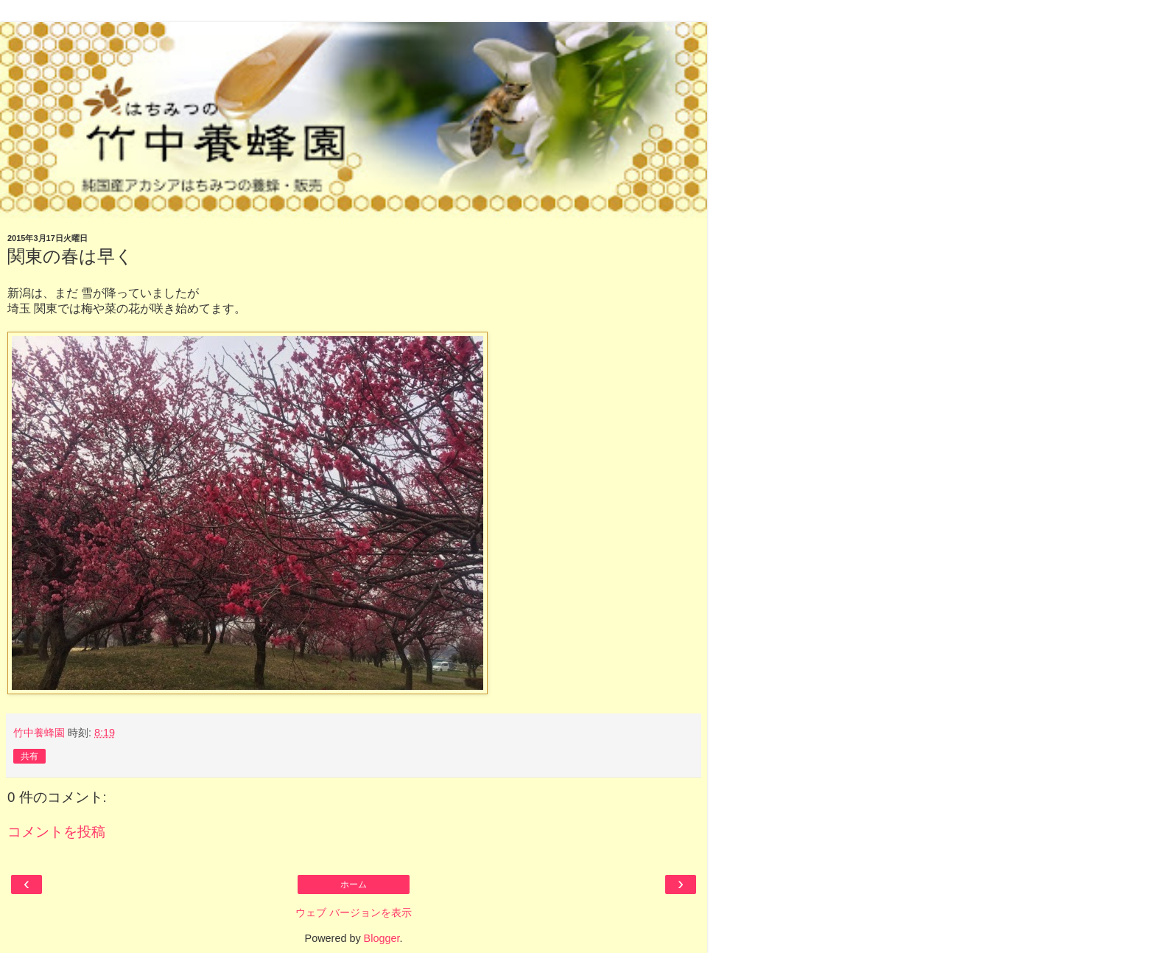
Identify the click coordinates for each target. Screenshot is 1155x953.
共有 (29, 756)
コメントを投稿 (56, 831)
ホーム (353, 884)
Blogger (382, 938)
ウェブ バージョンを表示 (353, 912)
